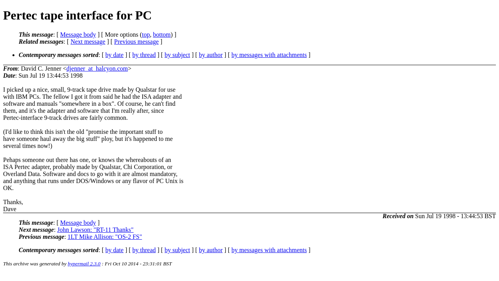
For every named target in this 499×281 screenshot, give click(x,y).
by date (114, 55)
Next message (88, 41)
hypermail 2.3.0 (84, 264)
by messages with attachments (269, 55)
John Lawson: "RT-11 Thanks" (95, 229)
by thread (144, 55)
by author (211, 55)
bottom (161, 34)
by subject (177, 55)
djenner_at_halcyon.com (97, 68)
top (146, 34)
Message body (78, 34)
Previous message (136, 41)
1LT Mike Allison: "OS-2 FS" (104, 236)
